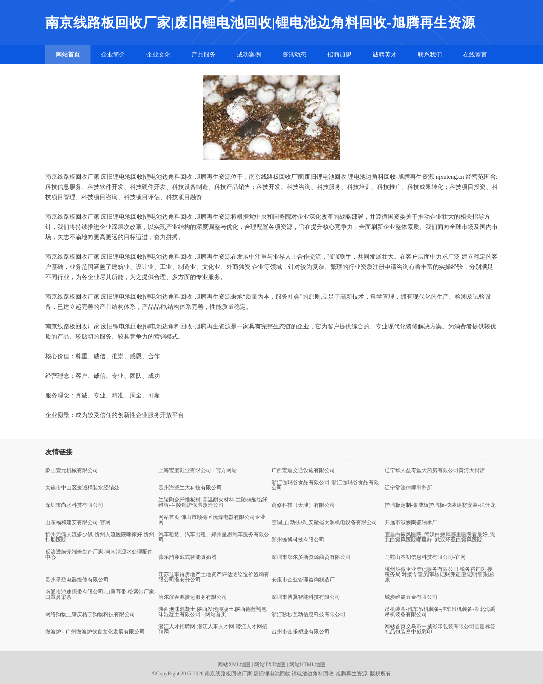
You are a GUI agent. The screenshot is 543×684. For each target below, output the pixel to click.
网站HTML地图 (307, 664)
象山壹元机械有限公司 (71, 470)
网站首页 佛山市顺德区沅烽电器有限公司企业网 (211, 520)
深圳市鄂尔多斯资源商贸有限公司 (311, 557)
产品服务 (204, 54)
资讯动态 (294, 54)
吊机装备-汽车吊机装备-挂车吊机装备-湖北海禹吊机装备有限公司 (440, 612)
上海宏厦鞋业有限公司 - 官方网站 (197, 470)
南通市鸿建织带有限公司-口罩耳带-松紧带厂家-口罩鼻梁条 (100, 594)
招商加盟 (339, 54)
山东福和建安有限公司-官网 (77, 522)
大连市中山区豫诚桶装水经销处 (82, 488)
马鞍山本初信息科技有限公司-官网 (425, 557)
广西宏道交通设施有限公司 (303, 470)
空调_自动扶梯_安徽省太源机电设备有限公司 (324, 522)
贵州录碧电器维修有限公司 (77, 580)
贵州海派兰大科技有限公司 (190, 488)
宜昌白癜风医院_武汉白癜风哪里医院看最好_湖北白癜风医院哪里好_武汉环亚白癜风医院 (440, 537)
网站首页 (68, 54)
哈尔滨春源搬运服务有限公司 (192, 597)
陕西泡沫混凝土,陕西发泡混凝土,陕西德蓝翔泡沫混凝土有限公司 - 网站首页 (212, 612)
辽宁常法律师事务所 (408, 488)
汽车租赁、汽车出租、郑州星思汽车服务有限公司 (213, 537)
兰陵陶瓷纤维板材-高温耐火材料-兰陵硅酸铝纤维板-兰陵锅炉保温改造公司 (212, 502)
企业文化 (158, 54)
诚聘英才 (385, 54)
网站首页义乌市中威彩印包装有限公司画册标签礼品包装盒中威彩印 (440, 629)
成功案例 (249, 54)
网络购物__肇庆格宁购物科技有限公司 (90, 614)
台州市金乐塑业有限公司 (301, 632)
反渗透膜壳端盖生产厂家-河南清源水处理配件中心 (99, 554)
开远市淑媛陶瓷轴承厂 (411, 522)
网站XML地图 (234, 664)
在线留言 (475, 54)
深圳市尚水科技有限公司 (74, 505)
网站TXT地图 (269, 664)
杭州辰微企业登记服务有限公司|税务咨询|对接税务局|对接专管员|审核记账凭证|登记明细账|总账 (439, 575)
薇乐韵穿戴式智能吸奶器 (187, 557)
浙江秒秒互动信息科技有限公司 (308, 614)
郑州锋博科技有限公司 (298, 540)
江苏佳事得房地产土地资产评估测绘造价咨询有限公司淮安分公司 (213, 577)
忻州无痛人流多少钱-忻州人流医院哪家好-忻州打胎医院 (99, 537)
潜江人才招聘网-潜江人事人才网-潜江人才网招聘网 (212, 629)
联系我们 (430, 54)
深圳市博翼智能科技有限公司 (306, 597)
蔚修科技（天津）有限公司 (303, 505)
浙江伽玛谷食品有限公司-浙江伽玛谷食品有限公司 (325, 485)
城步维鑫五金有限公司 (411, 597)
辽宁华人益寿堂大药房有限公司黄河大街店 (435, 470)
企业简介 (113, 54)
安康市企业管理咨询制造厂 (303, 580)
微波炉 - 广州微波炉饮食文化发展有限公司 (95, 632)
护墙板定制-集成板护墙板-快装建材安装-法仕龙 (440, 505)
